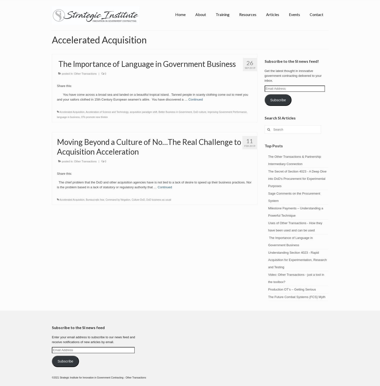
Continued (195, 99)
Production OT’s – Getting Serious (292, 289)
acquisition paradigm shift (143, 112)
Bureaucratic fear (95, 199)
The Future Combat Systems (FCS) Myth (296, 297)
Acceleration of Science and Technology (107, 112)
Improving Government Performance (227, 112)
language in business (68, 117)
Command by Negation (117, 199)
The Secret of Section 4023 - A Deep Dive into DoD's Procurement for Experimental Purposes (297, 179)
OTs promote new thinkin (94, 117)
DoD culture (199, 112)
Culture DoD (138, 199)
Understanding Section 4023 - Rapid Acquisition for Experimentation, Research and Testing (297, 260)
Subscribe (278, 100)
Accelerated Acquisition (71, 112)
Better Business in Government (175, 112)
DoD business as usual (158, 199)
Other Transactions (85, 73)
